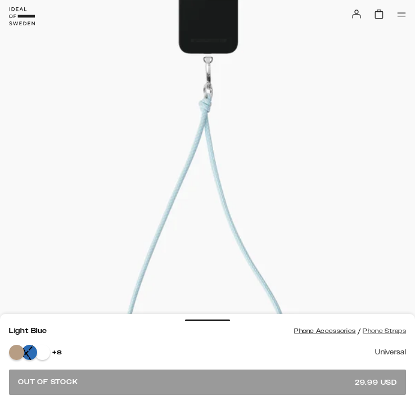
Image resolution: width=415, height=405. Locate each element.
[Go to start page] (22, 16)
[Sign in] (356, 14)
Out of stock (207, 382)
